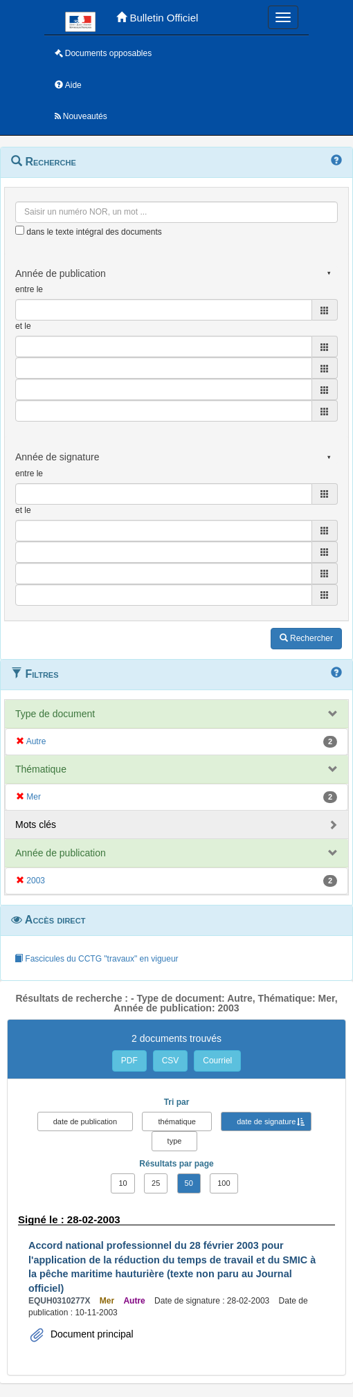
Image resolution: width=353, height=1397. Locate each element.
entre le (29, 289)
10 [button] (122, 1183)
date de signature (266, 1121)
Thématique (40, 769)
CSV (170, 1060)
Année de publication (60, 852)
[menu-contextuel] (19, 230)
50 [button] (189, 1183)
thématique (176, 1121)
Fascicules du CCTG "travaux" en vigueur (97, 959)
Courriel (217, 1060)
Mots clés (35, 824)
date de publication (85, 1121)
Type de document (55, 713)
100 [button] (223, 1183)
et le (23, 326)
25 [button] (156, 1183)
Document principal (91, 1334)
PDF (129, 1060)
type (175, 1141)
